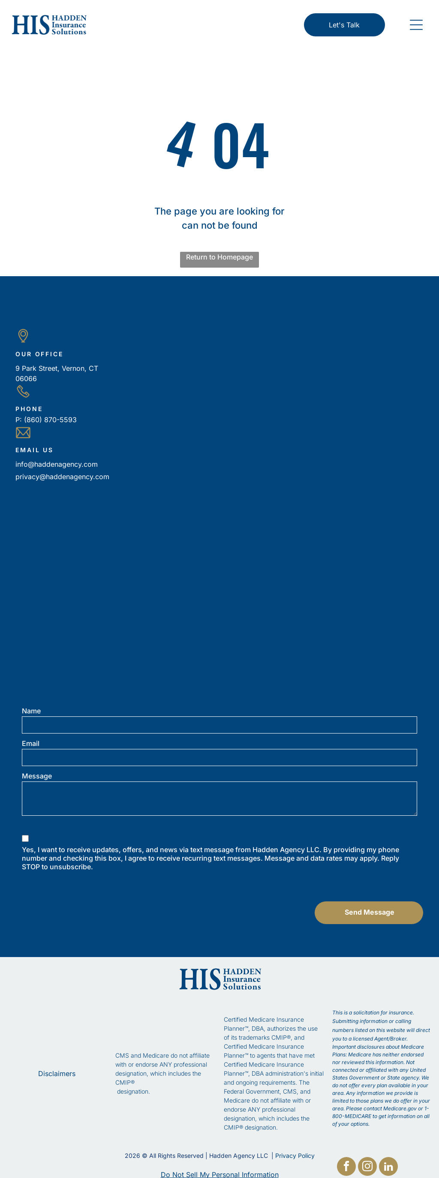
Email (30, 743)
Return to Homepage (219, 257)
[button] (416, 24)
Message (37, 776)
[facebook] (346, 1167)
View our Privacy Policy (60, 879)
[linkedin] (388, 1167)
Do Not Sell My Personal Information (220, 1166)
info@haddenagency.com (56, 464)
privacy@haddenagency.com (62, 476)
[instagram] (367, 1167)
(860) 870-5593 (50, 419)
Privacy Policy (295, 1147)
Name (31, 711)
